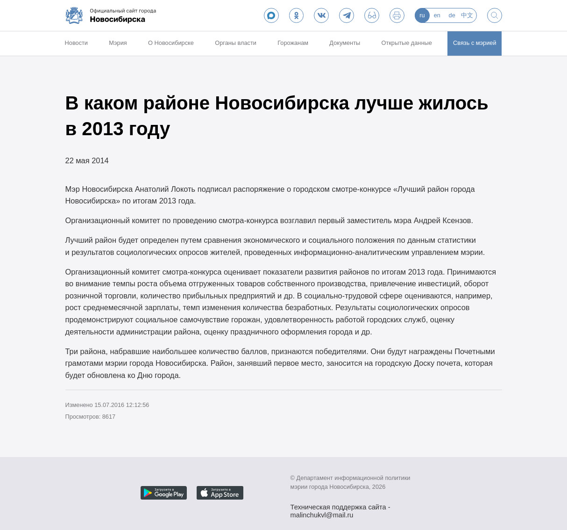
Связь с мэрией (474, 42)
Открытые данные (407, 42)
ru (422, 15)
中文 (467, 15)
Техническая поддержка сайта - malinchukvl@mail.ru (340, 508)
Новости (76, 42)
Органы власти (235, 42)
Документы (344, 42)
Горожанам (292, 42)
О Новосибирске (171, 42)
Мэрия (118, 42)
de (452, 15)
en (437, 15)
